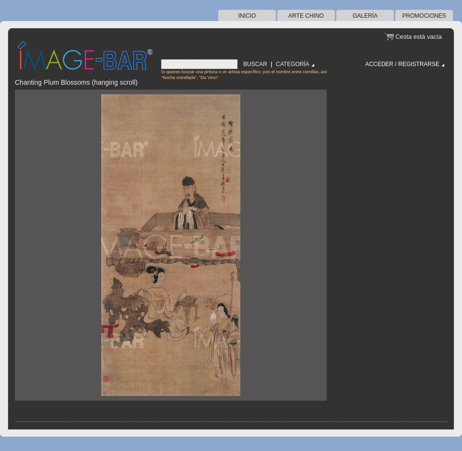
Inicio (247, 15)
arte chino (306, 15)
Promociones (424, 15)
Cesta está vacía (418, 36)
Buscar (255, 64)
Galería (365, 15)
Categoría (292, 64)
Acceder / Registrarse (402, 64)
